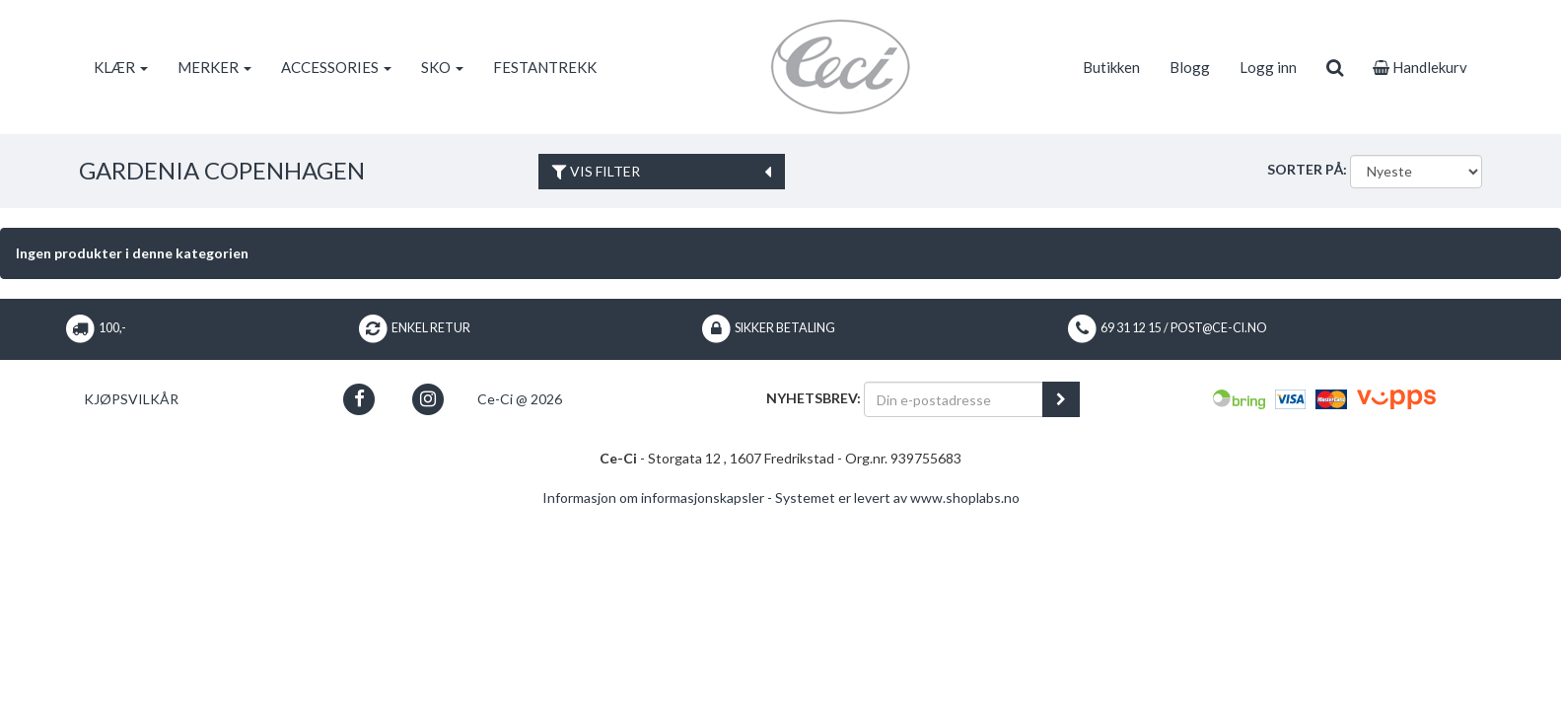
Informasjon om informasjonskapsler (653, 497)
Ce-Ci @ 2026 (519, 398)
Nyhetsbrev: (813, 398)
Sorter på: (1307, 169)
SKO (442, 67)
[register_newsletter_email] (1061, 399)
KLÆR (121, 67)
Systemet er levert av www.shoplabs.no (897, 497)
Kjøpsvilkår (131, 398)
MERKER (214, 67)
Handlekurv (1420, 67)
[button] (359, 399)
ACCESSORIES (336, 67)
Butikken (1111, 67)
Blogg (1190, 67)
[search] (1335, 67)
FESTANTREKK (545, 67)
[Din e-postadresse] (953, 399)
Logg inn (1268, 67)
